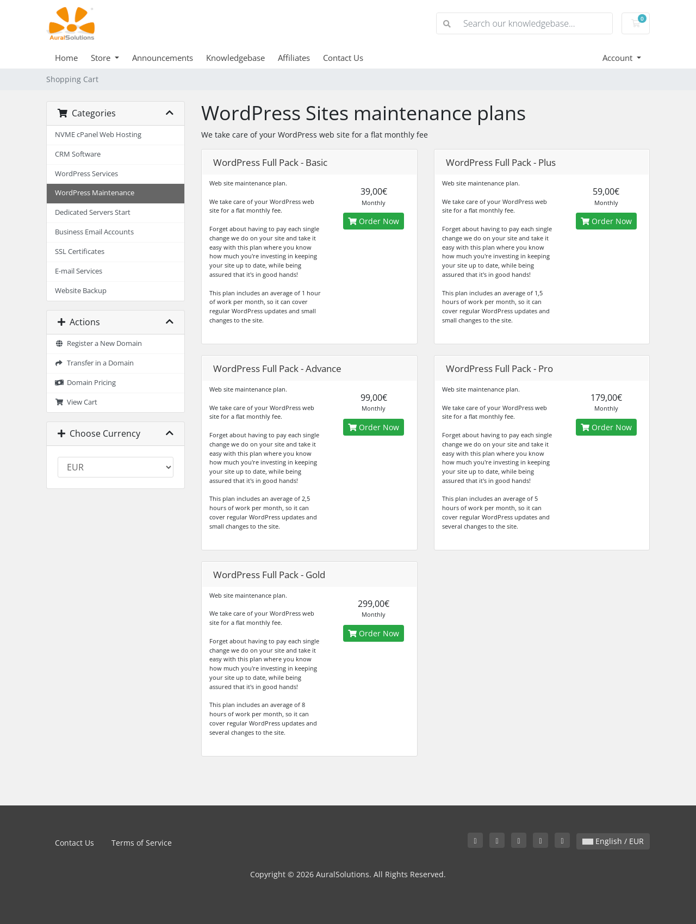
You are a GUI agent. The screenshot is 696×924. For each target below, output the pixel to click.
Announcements (162, 57)
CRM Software (78, 154)
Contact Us (343, 57)
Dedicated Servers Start (92, 212)
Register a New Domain (98, 343)
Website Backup (81, 290)
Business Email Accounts (94, 232)
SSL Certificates (79, 251)
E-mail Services (78, 271)
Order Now (373, 221)
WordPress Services (86, 173)
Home (66, 57)
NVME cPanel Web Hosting (98, 134)
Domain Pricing (85, 382)
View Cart (76, 402)
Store (102, 57)
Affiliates (294, 57)
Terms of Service (141, 843)
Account (618, 57)
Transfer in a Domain (94, 363)
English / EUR (613, 841)
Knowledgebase (235, 57)
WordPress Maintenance (94, 192)
